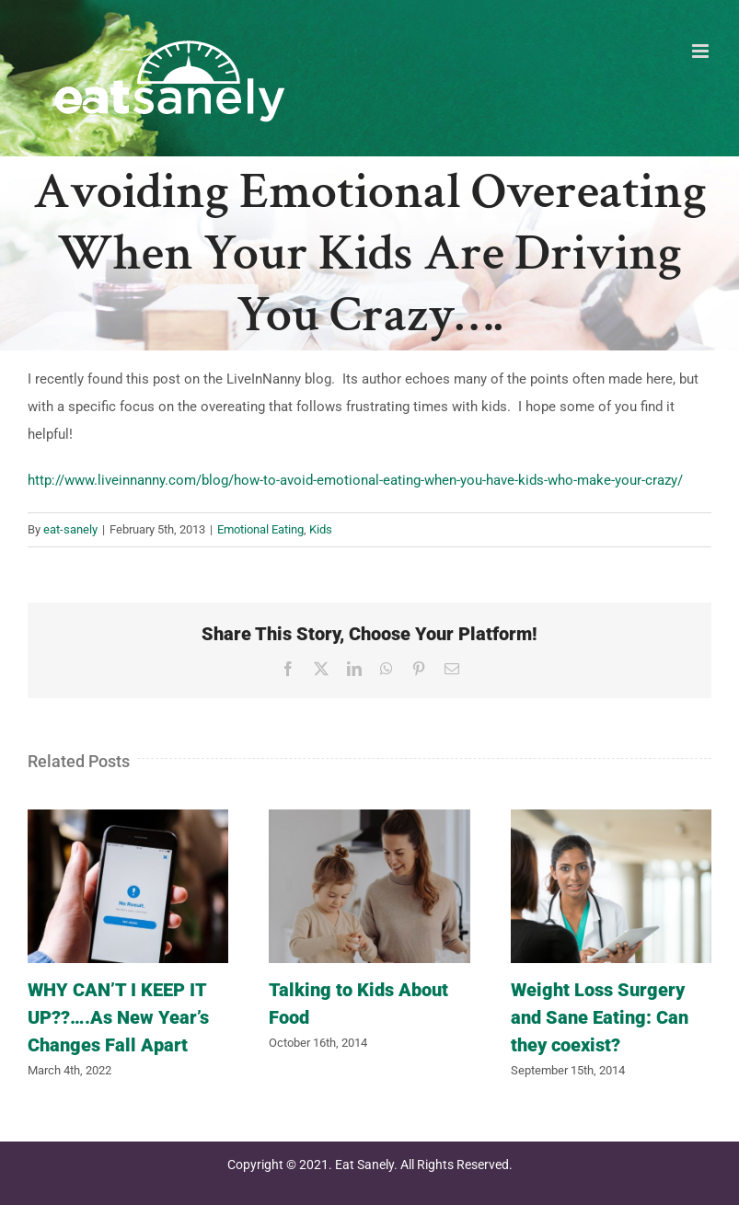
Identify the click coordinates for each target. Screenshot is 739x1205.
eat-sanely (70, 529)
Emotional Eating (260, 529)
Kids (320, 529)
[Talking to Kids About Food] (369, 817)
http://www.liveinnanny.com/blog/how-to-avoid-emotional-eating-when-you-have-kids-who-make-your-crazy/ (355, 480)
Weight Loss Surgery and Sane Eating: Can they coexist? (599, 1017)
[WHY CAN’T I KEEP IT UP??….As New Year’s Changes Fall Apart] (128, 817)
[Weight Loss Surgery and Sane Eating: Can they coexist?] (611, 817)
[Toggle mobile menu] (701, 51)
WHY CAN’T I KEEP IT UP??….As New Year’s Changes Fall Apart (118, 1017)
